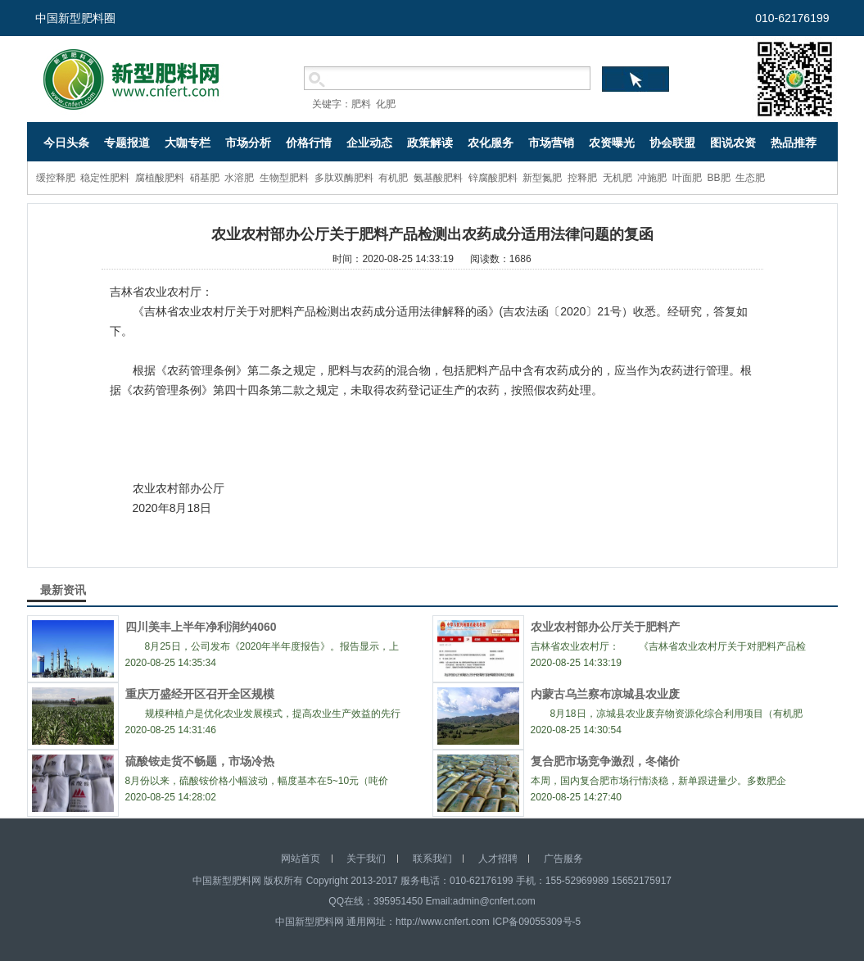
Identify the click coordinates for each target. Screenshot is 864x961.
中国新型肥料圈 (75, 18)
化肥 (386, 104)
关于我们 (366, 858)
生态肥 (750, 178)
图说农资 (733, 142)
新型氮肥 (542, 178)
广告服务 (563, 858)
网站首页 (300, 858)
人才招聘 (498, 858)
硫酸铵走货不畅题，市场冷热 (199, 761)
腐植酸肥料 (159, 178)
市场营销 (551, 142)
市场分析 (248, 142)
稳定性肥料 (104, 178)
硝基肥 (204, 178)
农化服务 (490, 142)
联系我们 (432, 858)
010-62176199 (792, 18)
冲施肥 (652, 178)
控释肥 (582, 178)
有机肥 (393, 178)
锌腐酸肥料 (493, 178)
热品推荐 (794, 142)
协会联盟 (672, 142)
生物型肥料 (284, 178)
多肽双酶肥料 (343, 178)
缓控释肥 (55, 178)
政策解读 (430, 142)
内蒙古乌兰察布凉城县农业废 (605, 693)
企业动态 (369, 142)
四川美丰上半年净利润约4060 (201, 626)
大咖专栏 (187, 142)
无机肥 (617, 178)
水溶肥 (239, 178)
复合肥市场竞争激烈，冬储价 (605, 761)
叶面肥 (687, 178)
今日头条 (66, 142)
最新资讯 (63, 589)
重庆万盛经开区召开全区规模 (199, 693)
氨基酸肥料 (438, 178)
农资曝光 (612, 142)
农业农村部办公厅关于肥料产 (605, 626)
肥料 (361, 104)
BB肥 (719, 178)
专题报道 (127, 142)
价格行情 (309, 142)
